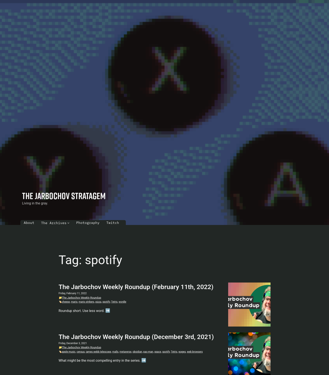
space (157, 351)
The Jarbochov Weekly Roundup (81, 297)
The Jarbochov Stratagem (64, 195)
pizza (98, 301)
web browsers (195, 351)
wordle (122, 301)
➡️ (107, 310)
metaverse (125, 351)
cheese (66, 301)
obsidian (137, 351)
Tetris (114, 301)
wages (182, 351)
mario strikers (86, 301)
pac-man (148, 351)
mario (74, 301)
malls (115, 351)
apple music (69, 351)
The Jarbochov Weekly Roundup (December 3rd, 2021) (136, 337)
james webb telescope (98, 351)
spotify (106, 301)
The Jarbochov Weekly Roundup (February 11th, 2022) (136, 287)
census (81, 351)
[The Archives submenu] (68, 223)
